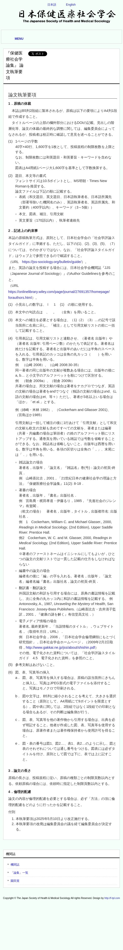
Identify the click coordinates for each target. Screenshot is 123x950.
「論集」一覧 (19, 872)
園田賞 (15, 881)
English (71, 4)
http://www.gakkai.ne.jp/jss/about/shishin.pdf (60, 647)
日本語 (51, 4)
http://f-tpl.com (112, 898)
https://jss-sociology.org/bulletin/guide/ (52, 262)
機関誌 (15, 864)
